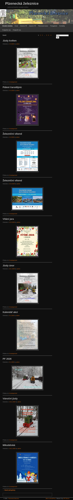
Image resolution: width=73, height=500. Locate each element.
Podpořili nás (17, 30)
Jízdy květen (9, 40)
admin (18, 44)
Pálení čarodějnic (12, 87)
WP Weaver (66, 498)
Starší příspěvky (9, 490)
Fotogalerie (53, 26)
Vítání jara (8, 219)
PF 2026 (7, 358)
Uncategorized (13, 82)
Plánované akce (43, 26)
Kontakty (62, 26)
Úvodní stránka (7, 26)
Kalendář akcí (10, 312)
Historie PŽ (23, 26)
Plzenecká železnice (22, 3)
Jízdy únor (8, 265)
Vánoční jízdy (10, 398)
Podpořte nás (6, 30)
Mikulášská (9, 445)
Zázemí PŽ (32, 26)
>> (51, 35)
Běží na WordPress (51, 498)
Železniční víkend (12, 133)
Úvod (16, 26)
